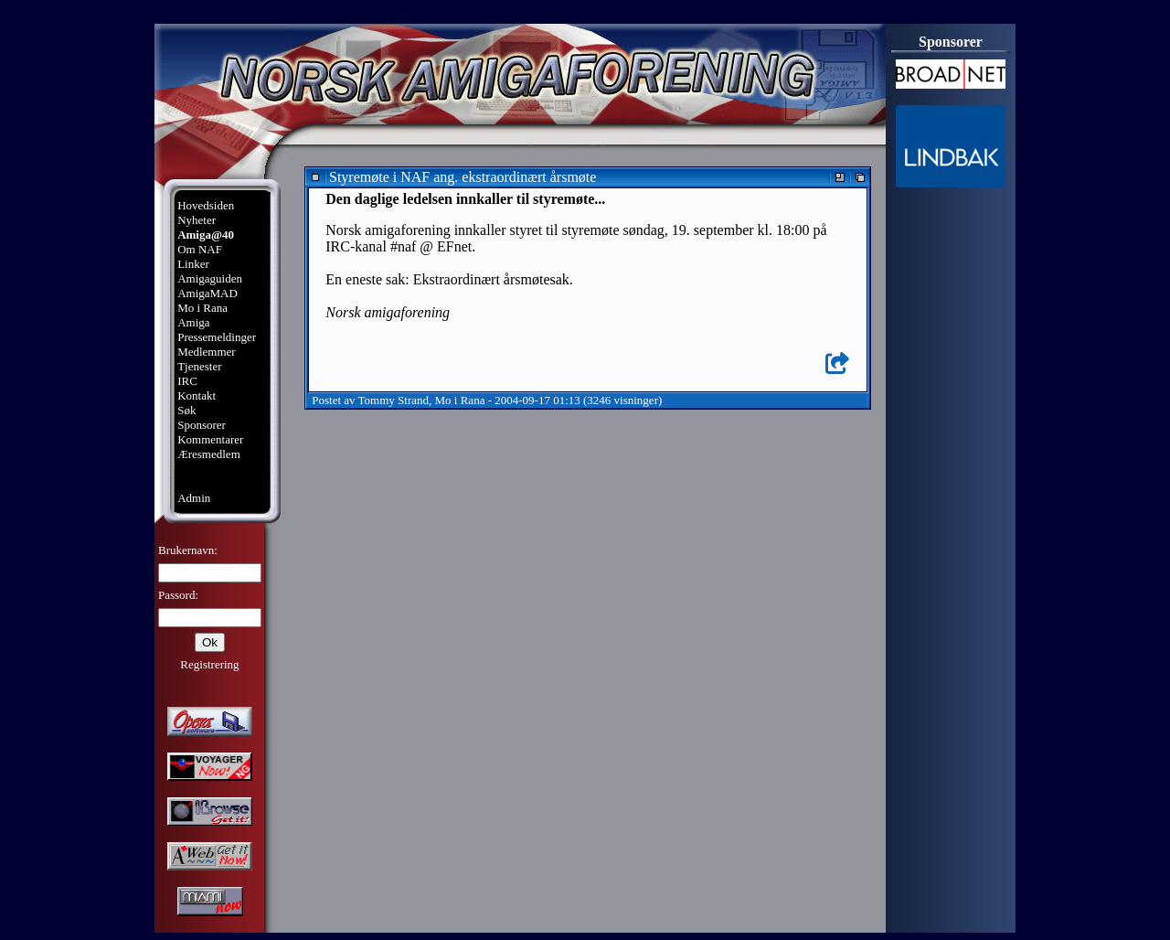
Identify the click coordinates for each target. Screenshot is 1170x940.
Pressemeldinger (216, 337)
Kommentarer (210, 439)
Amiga (193, 322)
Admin (193, 498)
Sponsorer (201, 425)
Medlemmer (206, 351)
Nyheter (196, 220)
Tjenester (199, 366)
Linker (193, 264)
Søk (186, 410)
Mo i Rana (202, 308)
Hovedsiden (205, 205)
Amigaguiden (209, 278)
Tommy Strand (393, 400)
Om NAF (199, 249)
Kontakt (196, 395)
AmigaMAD (207, 293)
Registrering (209, 664)
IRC (187, 381)
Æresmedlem (208, 454)
